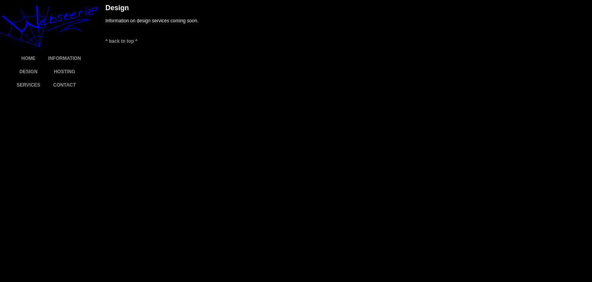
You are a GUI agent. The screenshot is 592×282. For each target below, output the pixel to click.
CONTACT (64, 85)
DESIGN (29, 71)
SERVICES (28, 85)
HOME (29, 58)
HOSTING (64, 71)
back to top (121, 41)
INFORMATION (64, 58)
